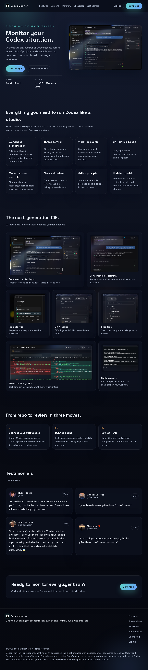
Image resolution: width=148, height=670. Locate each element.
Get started (93, 5)
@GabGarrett (94, 497)
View (65, 494)
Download (133, 5)
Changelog (79, 5)
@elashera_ (93, 529)
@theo (21, 495)
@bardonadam (25, 525)
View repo (128, 586)
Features (43, 5)
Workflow (66, 5)
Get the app (15, 68)
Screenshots (135, 621)
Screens (55, 5)
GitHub (117, 5)
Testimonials (135, 631)
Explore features (38, 68)
